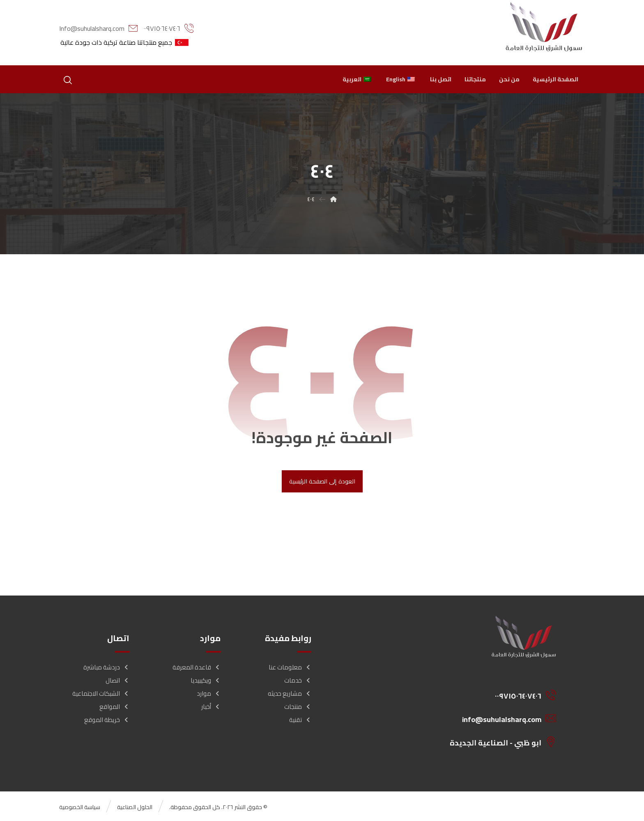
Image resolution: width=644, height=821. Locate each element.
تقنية (300, 720)
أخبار (211, 707)
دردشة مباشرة (106, 667)
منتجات (297, 707)
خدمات (297, 680)
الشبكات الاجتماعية (100, 693)
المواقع (114, 707)
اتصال (117, 680)
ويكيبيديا (206, 680)
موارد (209, 693)
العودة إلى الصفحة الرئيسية (322, 481)
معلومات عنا (290, 667)
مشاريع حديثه (289, 693)
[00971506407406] (497, 695)
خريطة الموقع (106, 720)
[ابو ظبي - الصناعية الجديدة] (497, 741)
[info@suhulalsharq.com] (497, 718)
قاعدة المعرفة (196, 667)
